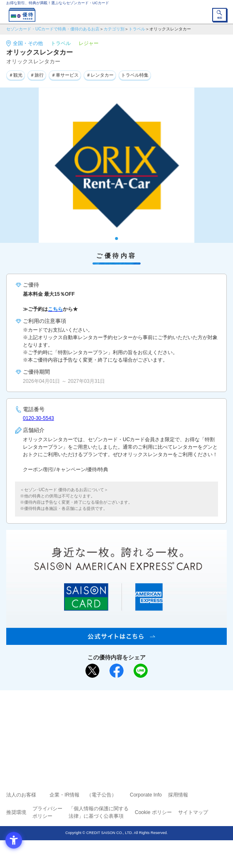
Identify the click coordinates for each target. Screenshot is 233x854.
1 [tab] (116, 238)
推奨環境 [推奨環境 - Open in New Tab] (16, 812)
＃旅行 (37, 74)
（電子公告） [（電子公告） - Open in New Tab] (101, 795)
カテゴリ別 (114, 29)
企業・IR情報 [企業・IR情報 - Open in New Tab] (64, 795)
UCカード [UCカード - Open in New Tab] (138, 727)
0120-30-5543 (38, 418)
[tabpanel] (116, 165)
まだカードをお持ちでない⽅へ (113, 699)
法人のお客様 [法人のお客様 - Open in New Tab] (21, 795)
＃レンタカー (100, 74)
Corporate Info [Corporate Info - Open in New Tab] (146, 795)
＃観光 (15, 74)
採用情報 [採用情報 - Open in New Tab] (178, 795)
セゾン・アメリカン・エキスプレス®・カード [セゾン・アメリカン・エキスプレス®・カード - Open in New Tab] (113, 737)
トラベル (137, 29)
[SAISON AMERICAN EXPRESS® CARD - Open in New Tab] (116, 640)
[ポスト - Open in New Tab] (92, 671)
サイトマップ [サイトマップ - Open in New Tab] (193, 812)
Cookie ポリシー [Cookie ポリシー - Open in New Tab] (153, 812)
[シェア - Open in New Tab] (116, 671)
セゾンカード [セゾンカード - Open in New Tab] (91, 727)
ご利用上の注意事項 (83, 715)
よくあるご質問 (148, 715)
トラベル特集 (135, 74)
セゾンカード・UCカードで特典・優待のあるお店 (52, 29)
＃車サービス (65, 74)
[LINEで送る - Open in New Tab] (141, 671)
